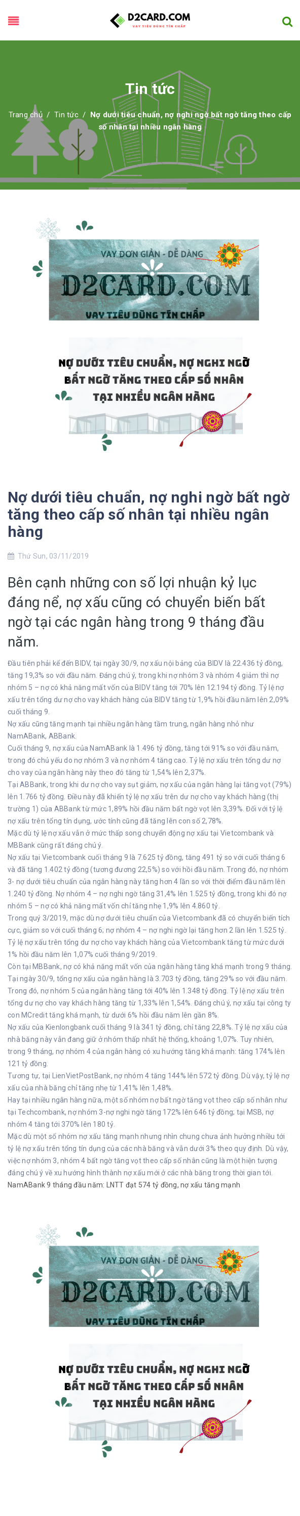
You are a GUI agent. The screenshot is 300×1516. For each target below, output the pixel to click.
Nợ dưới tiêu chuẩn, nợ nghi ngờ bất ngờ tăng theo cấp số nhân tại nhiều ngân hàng (149, 514)
